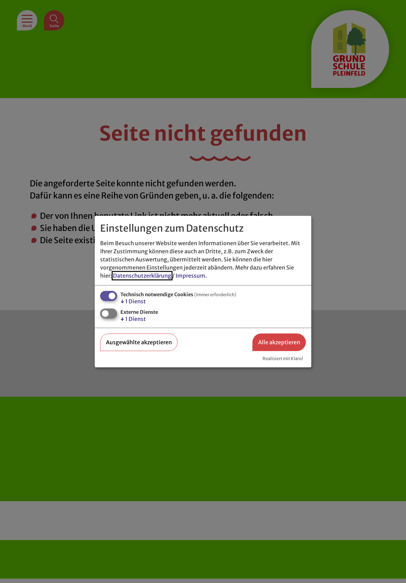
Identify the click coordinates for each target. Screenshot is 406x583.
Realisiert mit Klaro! (283, 358)
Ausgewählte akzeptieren (139, 342)
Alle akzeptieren (279, 342)
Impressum (190, 275)
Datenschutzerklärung (142, 275)
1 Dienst (133, 301)
